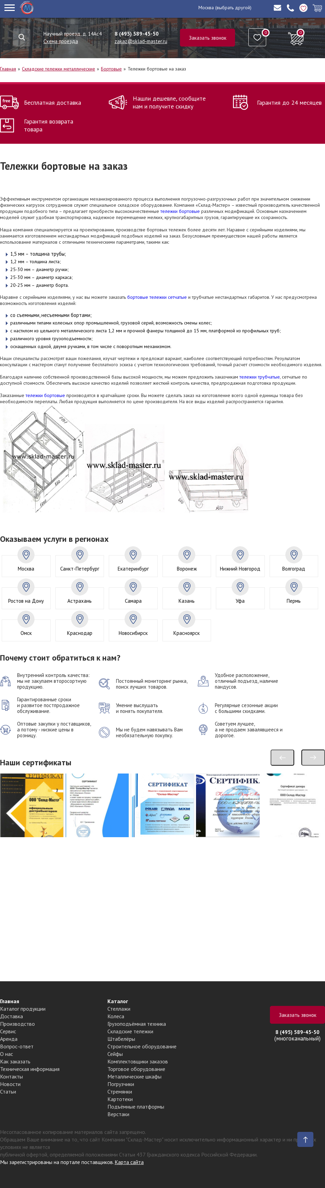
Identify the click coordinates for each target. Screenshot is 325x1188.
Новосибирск (133, 633)
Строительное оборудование (142, 1046)
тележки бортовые (180, 211)
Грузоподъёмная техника (136, 1023)
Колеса (115, 1016)
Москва (206, 7)
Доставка (11, 1016)
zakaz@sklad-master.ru (141, 41)
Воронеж (187, 568)
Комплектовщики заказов (137, 1061)
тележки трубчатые (259, 377)
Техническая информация (30, 1068)
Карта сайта (129, 1162)
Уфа (240, 601)
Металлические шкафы (134, 1076)
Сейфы (115, 1053)
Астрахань (79, 601)
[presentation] (282, 758)
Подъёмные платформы (135, 1106)
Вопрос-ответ (17, 1046)
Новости (10, 1084)
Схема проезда (60, 41)
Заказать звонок (207, 38)
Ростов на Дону (26, 601)
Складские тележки (130, 1031)
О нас (6, 1053)
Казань (187, 601)
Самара (133, 601)
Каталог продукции (23, 1008)
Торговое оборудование (136, 1068)
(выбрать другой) (233, 7)
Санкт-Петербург (79, 568)
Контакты (11, 1076)
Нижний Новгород (240, 568)
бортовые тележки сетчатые (157, 297)
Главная (8, 69)
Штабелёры (121, 1038)
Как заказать (15, 1061)
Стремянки (119, 1091)
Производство (17, 1023)
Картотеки (120, 1099)
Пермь (294, 601)
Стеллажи (118, 1008)
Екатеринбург (133, 568)
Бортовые (111, 69)
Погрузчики (120, 1084)
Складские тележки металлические (58, 69)
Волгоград (293, 568)
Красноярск (186, 633)
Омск (26, 633)
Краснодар (79, 633)
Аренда (8, 1038)
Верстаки (118, 1114)
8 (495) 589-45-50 (137, 33)
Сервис (8, 1031)
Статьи (8, 1091)
